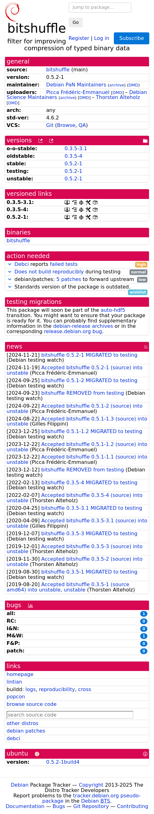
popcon (16, 697)
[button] (9, 264)
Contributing (132, 806)
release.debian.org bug (73, 331)
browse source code (31, 704)
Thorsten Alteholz (118, 97)
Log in (101, 38)
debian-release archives (83, 326)
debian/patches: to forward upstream (77, 279)
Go (76, 22)
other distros (22, 723)
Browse (66, 125)
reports (77, 264)
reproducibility (57, 689)
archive (116, 85)
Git (49, 125)
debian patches (26, 731)
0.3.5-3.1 (76, 148)
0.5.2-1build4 (62, 762)
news (14, 346)
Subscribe (131, 38)
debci (13, 738)
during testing (77, 272)
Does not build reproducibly (49, 272)
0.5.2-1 (73, 164)
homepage (20, 674)
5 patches (68, 279)
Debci (21, 264)
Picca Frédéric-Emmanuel (77, 92)
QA (82, 125)
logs (30, 689)
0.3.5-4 (73, 156)
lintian (14, 682)
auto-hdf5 (113, 310)
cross (84, 689)
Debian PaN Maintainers (76, 85)
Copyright (91, 785)
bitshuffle (58, 70)
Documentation (25, 806)
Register (79, 38)
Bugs (59, 806)
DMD (133, 85)
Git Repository (91, 806)
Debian (20, 785)
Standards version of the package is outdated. (77, 287)
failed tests (63, 264)
